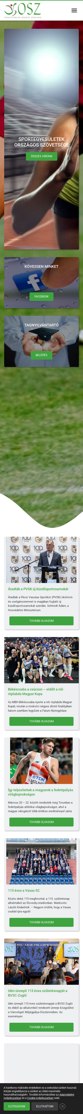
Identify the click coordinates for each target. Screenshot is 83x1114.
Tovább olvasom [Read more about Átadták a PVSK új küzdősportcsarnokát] (41, 621)
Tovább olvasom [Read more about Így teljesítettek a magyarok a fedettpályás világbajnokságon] (41, 822)
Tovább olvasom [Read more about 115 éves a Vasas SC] (41, 922)
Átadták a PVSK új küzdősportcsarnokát (38, 589)
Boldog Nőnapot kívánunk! (28, 1096)
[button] (74, 10)
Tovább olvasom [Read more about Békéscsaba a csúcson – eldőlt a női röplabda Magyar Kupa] (41, 721)
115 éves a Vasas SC (24, 890)
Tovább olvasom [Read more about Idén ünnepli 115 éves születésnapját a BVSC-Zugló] (41, 1027)
